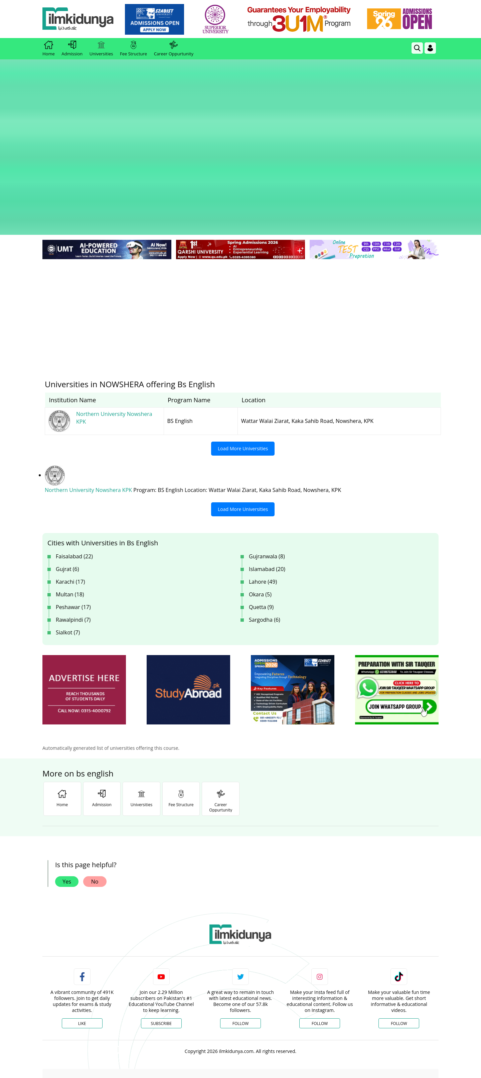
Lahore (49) (263, 484)
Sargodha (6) (264, 522)
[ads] (84, 592)
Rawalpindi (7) (73, 522)
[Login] (430, 48)
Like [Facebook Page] (82, 926)
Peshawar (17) (73, 509)
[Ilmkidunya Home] (79, 19)
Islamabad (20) (267, 471)
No (95, 783)
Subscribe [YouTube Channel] (161, 926)
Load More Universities (243, 351)
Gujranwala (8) (267, 458)
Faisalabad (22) (74, 458)
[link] (155, 19)
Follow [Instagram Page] (320, 926)
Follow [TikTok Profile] (399, 926)
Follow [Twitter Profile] (240, 926)
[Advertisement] (240, 213)
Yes (66, 783)
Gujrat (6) (67, 471)
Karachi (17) (70, 484)
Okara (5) (260, 496)
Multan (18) (70, 496)
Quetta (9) (261, 509)
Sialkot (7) (68, 534)
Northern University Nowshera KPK (89, 392)
